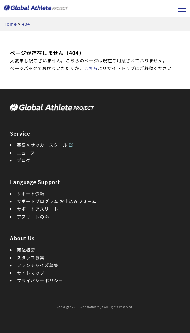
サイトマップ (31, 273)
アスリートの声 (33, 216)
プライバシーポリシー (40, 280)
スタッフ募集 (31, 257)
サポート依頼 (31, 193)
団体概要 (26, 250)
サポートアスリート (38, 209)
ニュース (26, 152)
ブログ (24, 160)
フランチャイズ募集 (38, 265)
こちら (91, 68)
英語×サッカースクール (42, 145)
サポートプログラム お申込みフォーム (57, 201)
